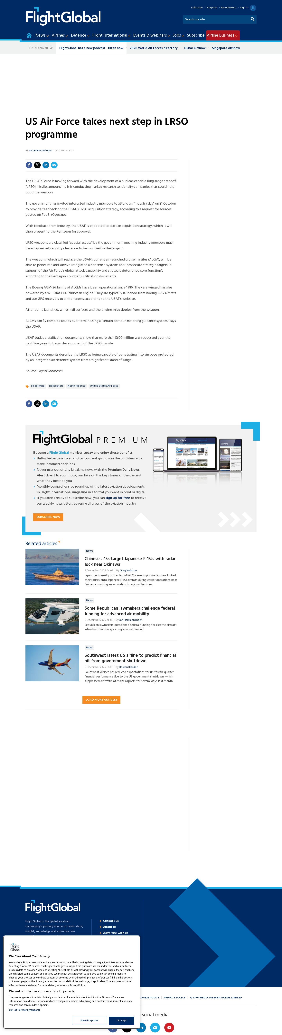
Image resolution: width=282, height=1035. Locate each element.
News (89, 551)
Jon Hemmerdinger (40, 150)
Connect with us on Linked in (141, 1027)
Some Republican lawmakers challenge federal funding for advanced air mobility (130, 611)
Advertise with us (115, 933)
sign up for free (118, 498)
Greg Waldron (128, 570)
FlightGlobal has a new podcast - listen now (91, 48)
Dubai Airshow (194, 48)
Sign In (244, 8)
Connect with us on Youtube (169, 1027)
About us (109, 927)
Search (253, 18)
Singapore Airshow (226, 48)
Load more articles (101, 699)
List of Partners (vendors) (24, 1010)
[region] (71, 982)
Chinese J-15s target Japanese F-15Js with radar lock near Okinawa (130, 561)
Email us (155, 1027)
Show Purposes (89, 1021)
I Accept (122, 1021)
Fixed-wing (37, 386)
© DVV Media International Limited (216, 997)
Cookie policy (149, 997)
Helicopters (56, 386)
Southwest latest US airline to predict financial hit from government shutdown (130, 658)
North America (76, 386)
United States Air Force (104, 386)
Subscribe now (48, 517)
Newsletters (228, 8)
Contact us (111, 921)
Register (212, 8)
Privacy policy (174, 997)
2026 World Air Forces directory (154, 48)
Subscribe (197, 8)
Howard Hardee (128, 667)
